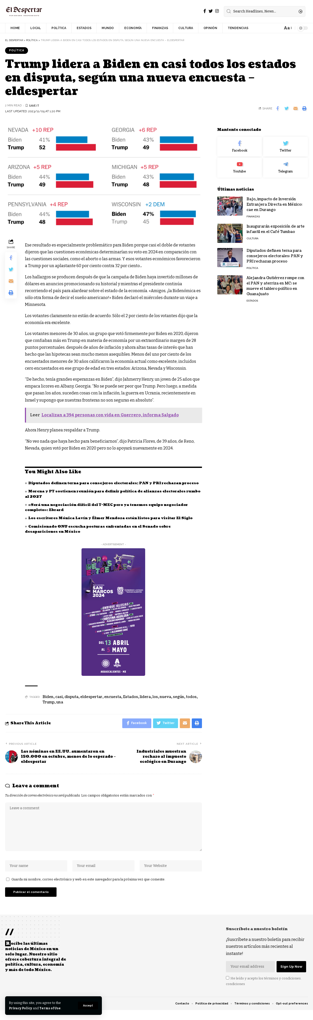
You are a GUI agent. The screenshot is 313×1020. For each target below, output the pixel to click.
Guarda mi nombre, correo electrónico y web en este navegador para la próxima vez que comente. (88, 888)
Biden (48, 702)
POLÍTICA (17, 50)
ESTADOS (252, 297)
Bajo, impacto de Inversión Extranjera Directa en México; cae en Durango (274, 201)
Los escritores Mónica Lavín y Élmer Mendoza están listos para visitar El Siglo (113, 523)
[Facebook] (204, 11)
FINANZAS (253, 213)
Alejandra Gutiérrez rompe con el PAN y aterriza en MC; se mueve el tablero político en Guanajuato (275, 282)
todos (191, 702)
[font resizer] (287, 27)
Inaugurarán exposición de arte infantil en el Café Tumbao (276, 225)
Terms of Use (51, 1008)
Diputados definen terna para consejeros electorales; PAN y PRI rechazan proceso (275, 252)
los (155, 702)
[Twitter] (210, 11)
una (59, 708)
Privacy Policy (21, 1008)
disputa (71, 702)
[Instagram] (217, 11)
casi (59, 702)
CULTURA (252, 234)
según (178, 702)
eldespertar (91, 702)
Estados (130, 702)
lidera (145, 702)
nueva (165, 702)
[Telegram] (285, 164)
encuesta (112, 702)
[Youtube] (239, 164)
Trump (49, 708)
